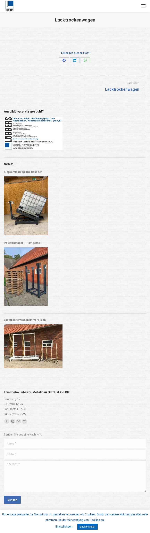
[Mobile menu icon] (143, 6)
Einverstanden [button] (87, 526)
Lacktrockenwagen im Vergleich (25, 319)
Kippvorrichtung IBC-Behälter (23, 171)
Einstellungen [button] (63, 526)
